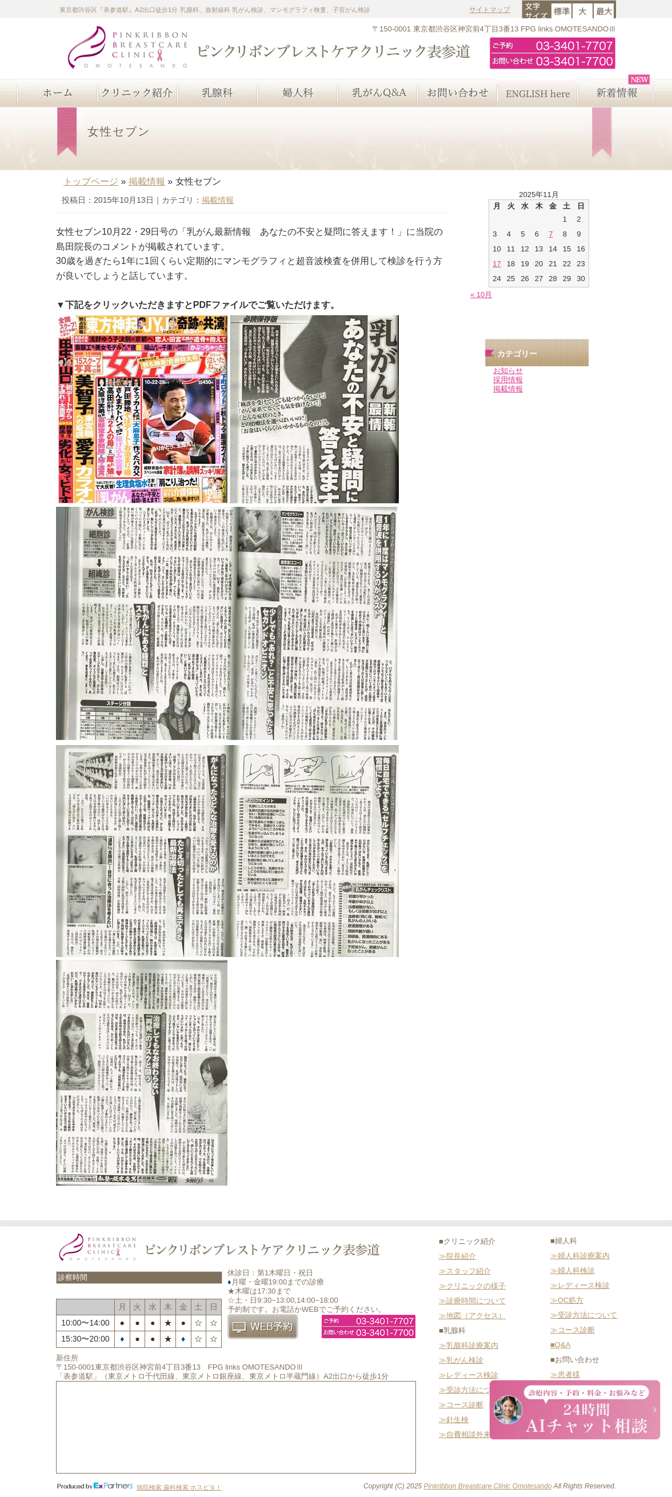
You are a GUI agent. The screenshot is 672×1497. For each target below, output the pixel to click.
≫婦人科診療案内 (580, 1255)
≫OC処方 (566, 1300)
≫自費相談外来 (465, 1434)
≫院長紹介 (457, 1256)
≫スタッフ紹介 (465, 1271)
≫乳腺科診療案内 (468, 1345)
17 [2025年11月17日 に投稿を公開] (497, 263)
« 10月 (481, 294)
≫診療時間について (472, 1300)
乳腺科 (216, 93)
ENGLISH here (536, 93)
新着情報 (616, 93)
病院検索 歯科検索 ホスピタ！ (179, 1487)
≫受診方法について (472, 1390)
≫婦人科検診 (572, 1270)
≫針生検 (454, 1419)
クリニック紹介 (136, 93)
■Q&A (560, 1344)
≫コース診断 (461, 1404)
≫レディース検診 (468, 1375)
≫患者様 (565, 1374)
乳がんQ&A (376, 93)
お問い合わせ (456, 93)
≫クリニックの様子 (472, 1286)
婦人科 (296, 93)
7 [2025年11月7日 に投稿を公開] (551, 234)
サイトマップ (489, 9)
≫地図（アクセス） (472, 1315)
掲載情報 (147, 181)
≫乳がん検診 (461, 1360)
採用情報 (508, 379)
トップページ (90, 181)
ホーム (56, 93)
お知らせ (508, 370)
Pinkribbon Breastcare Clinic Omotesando (487, 1486)
